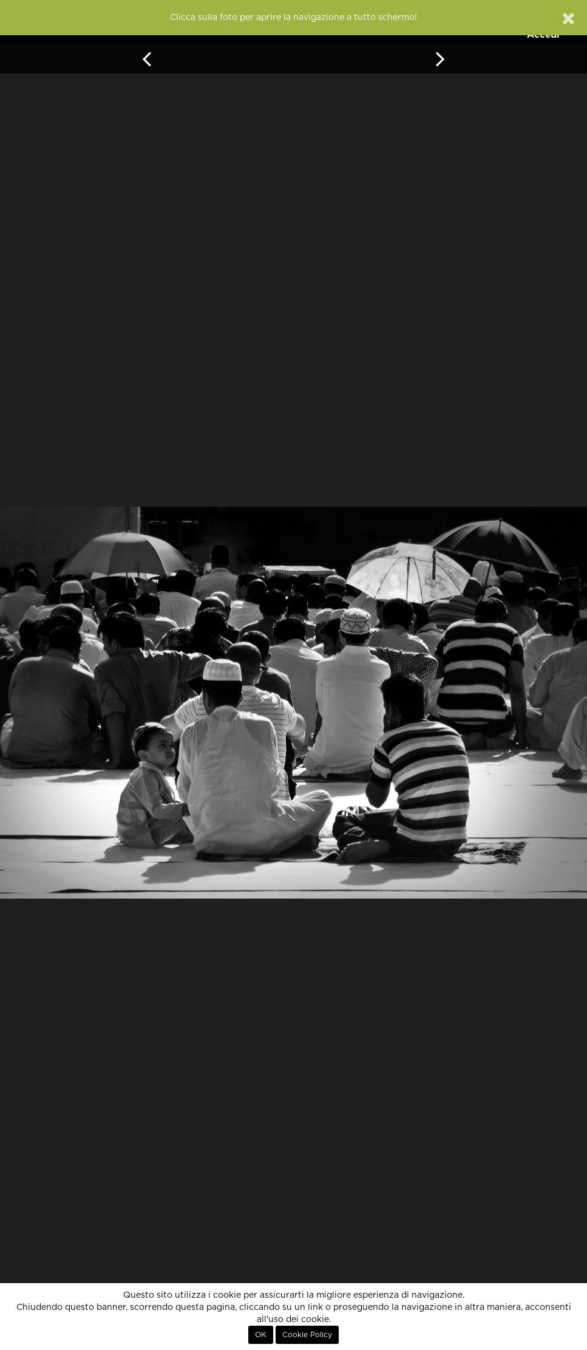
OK (260, 1334)
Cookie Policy (307, 1334)
